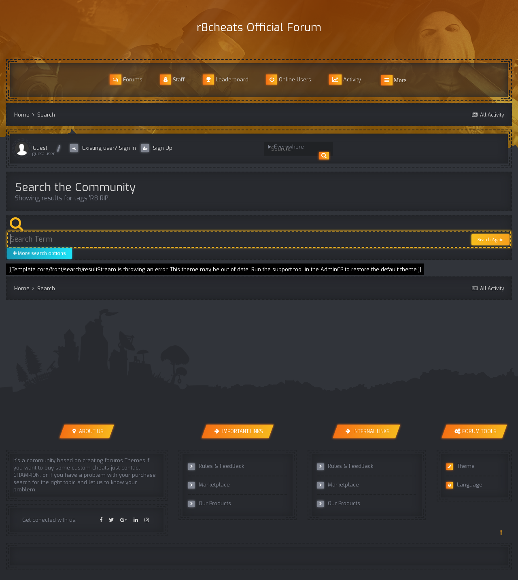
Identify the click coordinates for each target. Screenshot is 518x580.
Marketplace (209, 485)
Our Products (209, 503)
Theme (460, 466)
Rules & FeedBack (216, 466)
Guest (40, 147)
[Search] (294, 149)
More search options (39, 253)
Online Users (288, 79)
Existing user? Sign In (104, 148)
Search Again (490, 239)
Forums (126, 79)
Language (464, 485)
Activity (345, 79)
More (393, 80)
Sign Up (156, 148)
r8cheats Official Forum (259, 27)
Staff (172, 79)
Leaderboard (225, 79)
